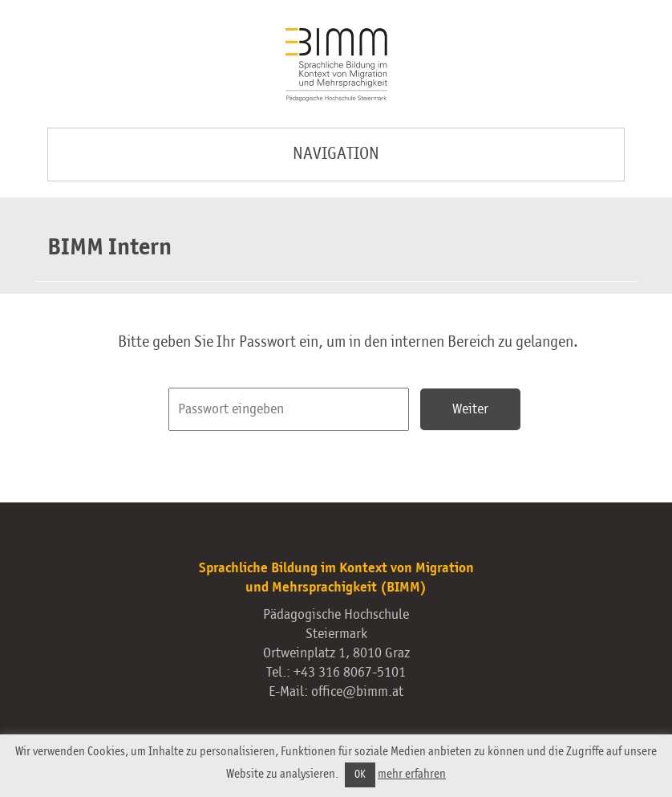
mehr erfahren (412, 774)
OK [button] (360, 775)
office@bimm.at (357, 692)
